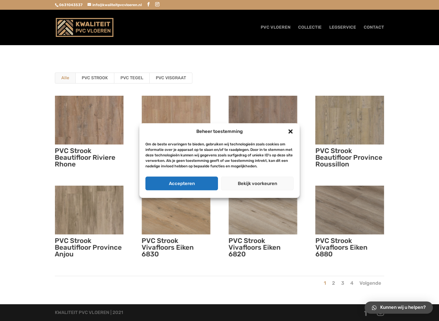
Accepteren (182, 183)
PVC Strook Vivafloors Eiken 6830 (167, 247)
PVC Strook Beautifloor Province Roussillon (348, 157)
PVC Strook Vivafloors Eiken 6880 (341, 247)
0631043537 (71, 5)
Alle (65, 77)
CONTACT (374, 27)
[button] (290, 132)
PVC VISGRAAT (171, 77)
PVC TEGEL (131, 77)
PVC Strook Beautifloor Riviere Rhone (85, 157)
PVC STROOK (95, 77)
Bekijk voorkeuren (257, 183)
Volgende (370, 283)
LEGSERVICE (342, 27)
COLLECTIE (310, 27)
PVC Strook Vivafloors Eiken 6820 (254, 247)
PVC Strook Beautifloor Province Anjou (88, 247)
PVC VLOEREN (276, 27)
